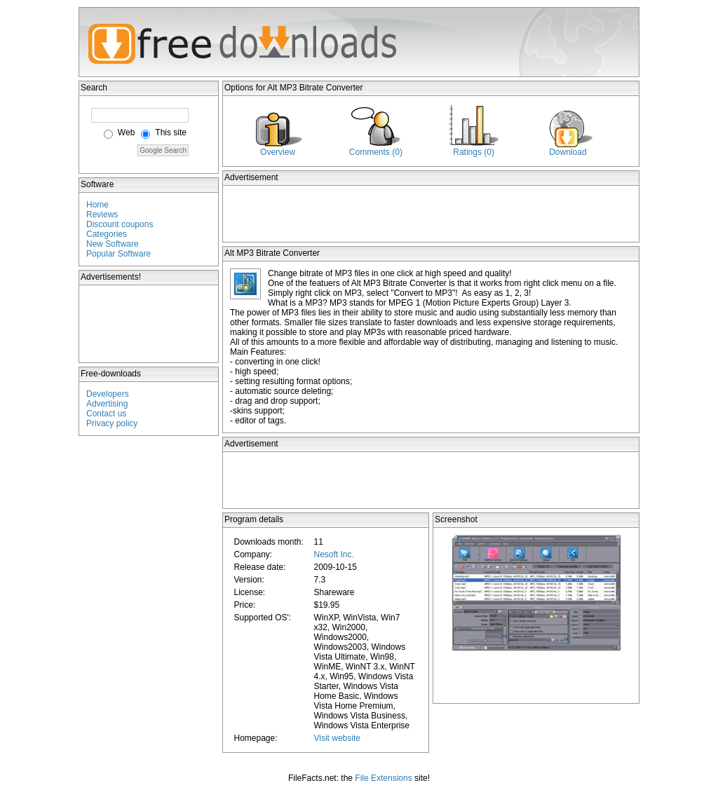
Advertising (107, 404)
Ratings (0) (473, 152)
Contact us (106, 413)
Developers (107, 394)
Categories (106, 234)
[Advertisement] (149, 323)
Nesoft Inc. (333, 554)
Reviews (102, 214)
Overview (277, 152)
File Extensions (383, 778)
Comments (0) (375, 152)
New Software (112, 244)
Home (97, 205)
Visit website (336, 738)
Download (567, 152)
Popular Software (118, 254)
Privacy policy (111, 423)
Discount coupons (119, 224)
